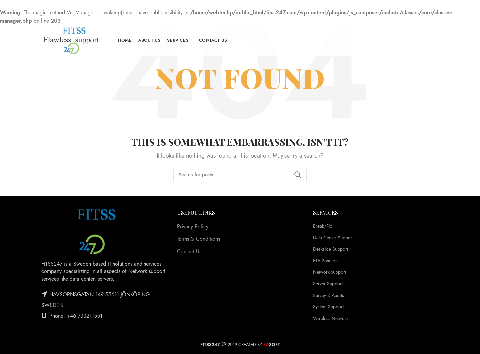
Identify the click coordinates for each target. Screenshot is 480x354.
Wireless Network (330, 318)
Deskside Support (330, 249)
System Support (328, 307)
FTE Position (325, 261)
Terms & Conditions (198, 239)
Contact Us (189, 251)
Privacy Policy (192, 226)
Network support (329, 272)
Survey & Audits (328, 295)
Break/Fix (322, 226)
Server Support (328, 284)
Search (297, 174)
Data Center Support (333, 238)
